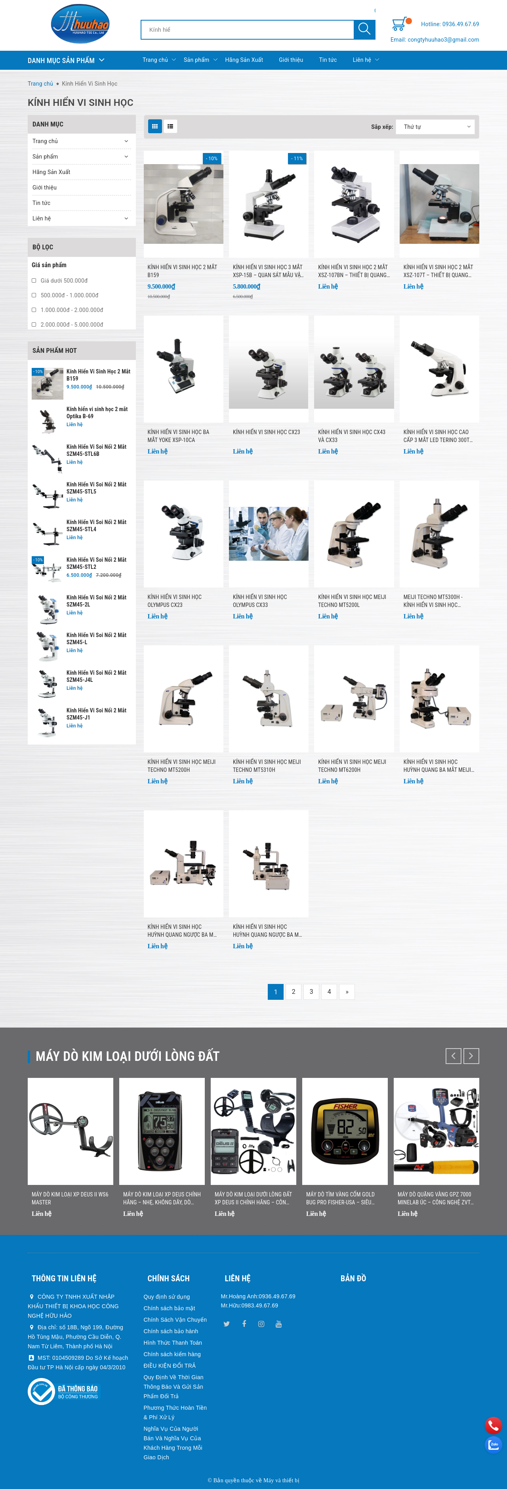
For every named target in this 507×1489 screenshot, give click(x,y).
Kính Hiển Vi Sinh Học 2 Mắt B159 (182, 271)
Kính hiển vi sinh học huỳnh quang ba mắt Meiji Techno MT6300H (437, 766)
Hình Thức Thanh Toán (173, 1343)
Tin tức (328, 60)
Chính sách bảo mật (169, 1308)
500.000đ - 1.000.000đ (65, 295)
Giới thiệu (291, 60)
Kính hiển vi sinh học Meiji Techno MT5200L (352, 601)
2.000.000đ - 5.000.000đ (67, 325)
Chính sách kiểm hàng (172, 1354)
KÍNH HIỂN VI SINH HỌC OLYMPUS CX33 (260, 601)
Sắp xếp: (382, 127)
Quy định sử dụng (167, 1297)
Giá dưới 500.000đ (60, 281)
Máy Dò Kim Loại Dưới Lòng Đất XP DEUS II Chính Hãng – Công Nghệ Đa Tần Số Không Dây (253, 1198)
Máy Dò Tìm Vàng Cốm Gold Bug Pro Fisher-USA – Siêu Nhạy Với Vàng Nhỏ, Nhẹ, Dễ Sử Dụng (344, 1198)
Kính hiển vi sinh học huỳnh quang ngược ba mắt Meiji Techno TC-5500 (183, 931)
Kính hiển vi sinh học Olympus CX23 (175, 601)
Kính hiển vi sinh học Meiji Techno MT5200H (182, 766)
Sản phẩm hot (54, 350)
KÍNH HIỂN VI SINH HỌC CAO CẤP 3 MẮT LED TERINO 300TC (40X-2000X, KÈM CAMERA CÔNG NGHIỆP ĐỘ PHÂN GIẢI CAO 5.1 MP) (438, 436)
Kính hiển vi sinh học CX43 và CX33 (351, 436)
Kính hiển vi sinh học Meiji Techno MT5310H (267, 766)
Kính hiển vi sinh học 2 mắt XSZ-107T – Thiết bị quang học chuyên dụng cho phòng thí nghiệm (438, 271)
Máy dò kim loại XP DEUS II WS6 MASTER (70, 1198)
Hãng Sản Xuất (244, 60)
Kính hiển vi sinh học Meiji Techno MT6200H (352, 766)
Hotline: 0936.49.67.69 (450, 24)
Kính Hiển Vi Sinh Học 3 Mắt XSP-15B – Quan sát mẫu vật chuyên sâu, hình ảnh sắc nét (268, 271)
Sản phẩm (200, 60)
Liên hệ (366, 60)
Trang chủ (159, 60)
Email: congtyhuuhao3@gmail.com (435, 39)
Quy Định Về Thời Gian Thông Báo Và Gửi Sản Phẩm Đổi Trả (174, 1386)
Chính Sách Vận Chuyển (175, 1320)
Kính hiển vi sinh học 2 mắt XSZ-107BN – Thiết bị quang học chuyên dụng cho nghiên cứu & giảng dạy (353, 271)
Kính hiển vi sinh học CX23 (266, 432)
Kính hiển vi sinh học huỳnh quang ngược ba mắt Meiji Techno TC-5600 (269, 931)
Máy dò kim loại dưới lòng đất (128, 1056)
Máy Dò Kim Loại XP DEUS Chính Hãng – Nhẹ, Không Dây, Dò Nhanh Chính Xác (162, 1198)
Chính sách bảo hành (171, 1331)
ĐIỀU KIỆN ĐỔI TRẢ (170, 1366)
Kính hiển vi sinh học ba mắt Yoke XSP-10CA (179, 436)
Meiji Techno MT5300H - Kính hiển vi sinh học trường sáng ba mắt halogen (433, 601)
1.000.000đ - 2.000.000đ (67, 310)
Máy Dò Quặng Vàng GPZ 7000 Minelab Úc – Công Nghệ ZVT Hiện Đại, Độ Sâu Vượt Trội (434, 1198)
